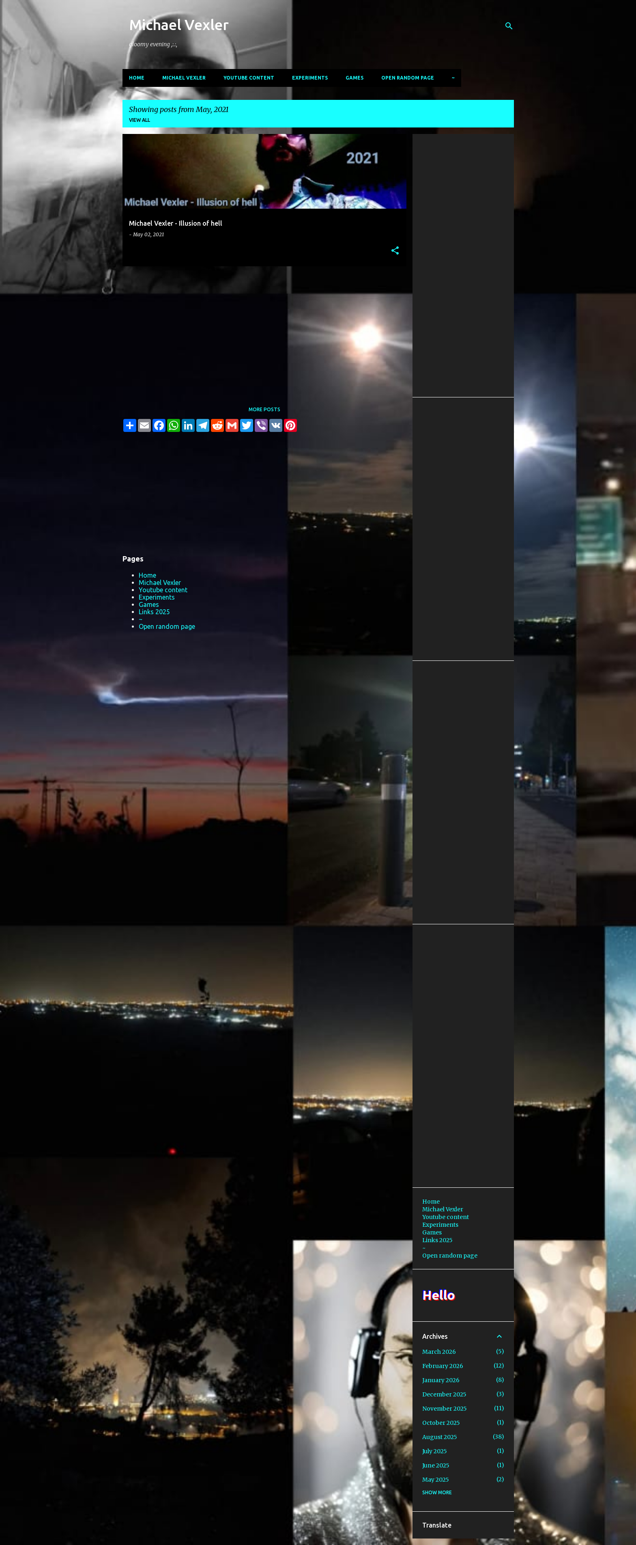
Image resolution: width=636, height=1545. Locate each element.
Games (354, 77)
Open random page (407, 77)
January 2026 (441, 1380)
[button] (395, 251)
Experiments (310, 77)
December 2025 (444, 1394)
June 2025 (435, 1465)
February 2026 (442, 1366)
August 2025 (439, 1437)
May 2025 (435, 1479)
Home (136, 77)
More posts (264, 409)
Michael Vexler (179, 24)
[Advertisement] (261, 329)
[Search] (509, 26)
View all (139, 120)
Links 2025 (154, 611)
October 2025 (441, 1422)
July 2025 (434, 1451)
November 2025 (444, 1408)
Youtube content (248, 77)
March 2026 (439, 1351)
